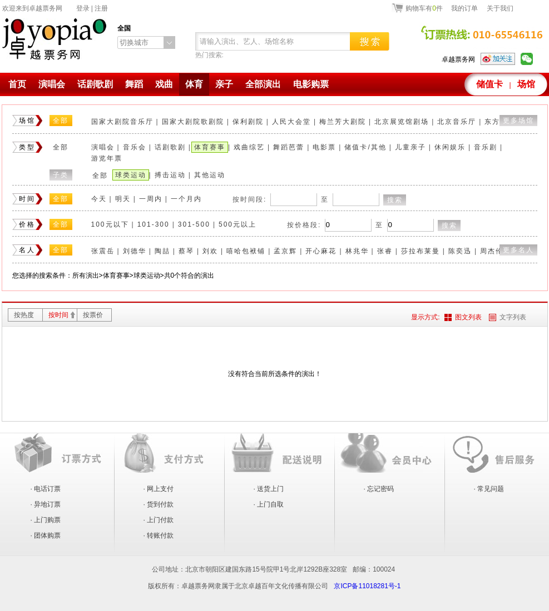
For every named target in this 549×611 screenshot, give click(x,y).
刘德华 (134, 251)
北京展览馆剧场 (401, 122)
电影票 (324, 147)
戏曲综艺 (249, 147)
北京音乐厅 (456, 122)
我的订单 (464, 8)
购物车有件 (424, 7)
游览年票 (106, 158)
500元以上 (237, 224)
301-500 (194, 224)
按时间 (58, 315)
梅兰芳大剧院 (342, 122)
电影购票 (311, 84)
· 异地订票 (46, 504)
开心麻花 (321, 251)
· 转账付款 (159, 535)
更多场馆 (518, 120)
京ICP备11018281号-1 (367, 586)
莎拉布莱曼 (420, 251)
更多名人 (518, 250)
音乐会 (134, 147)
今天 (99, 199)
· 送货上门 (269, 489)
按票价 (93, 315)
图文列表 (468, 317)
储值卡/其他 (365, 147)
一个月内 (186, 199)
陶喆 (162, 251)
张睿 (385, 251)
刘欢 (210, 251)
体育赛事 (209, 147)
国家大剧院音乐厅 (122, 122)
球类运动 (130, 175)
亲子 (224, 84)
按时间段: (249, 199)
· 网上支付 (159, 489)
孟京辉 (285, 251)
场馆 (526, 84)
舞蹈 (134, 84)
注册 (101, 8)
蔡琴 (186, 251)
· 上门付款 (159, 520)
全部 (60, 120)
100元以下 (110, 224)
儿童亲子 (410, 147)
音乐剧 (485, 147)
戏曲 (164, 84)
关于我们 (500, 8)
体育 (194, 84)
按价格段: (304, 225)
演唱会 (51, 84)
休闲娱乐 (450, 147)
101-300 (153, 224)
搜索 (395, 200)
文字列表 (512, 317)
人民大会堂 (291, 122)
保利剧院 (248, 122)
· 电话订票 (46, 489)
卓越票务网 (458, 59)
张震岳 (103, 251)
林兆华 (357, 251)
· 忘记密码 (379, 489)
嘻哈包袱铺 (245, 251)
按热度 (24, 315)
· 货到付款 (159, 504)
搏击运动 (170, 175)
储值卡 (489, 84)
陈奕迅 (460, 251)
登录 (83, 8)
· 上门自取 (269, 504)
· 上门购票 (46, 520)
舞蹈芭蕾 (288, 147)
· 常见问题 (489, 489)
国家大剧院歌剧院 (193, 122)
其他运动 (209, 175)
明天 (123, 199)
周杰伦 (491, 251)
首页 (17, 84)
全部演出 (263, 84)
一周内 (150, 199)
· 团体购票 (46, 535)
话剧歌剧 (95, 84)
